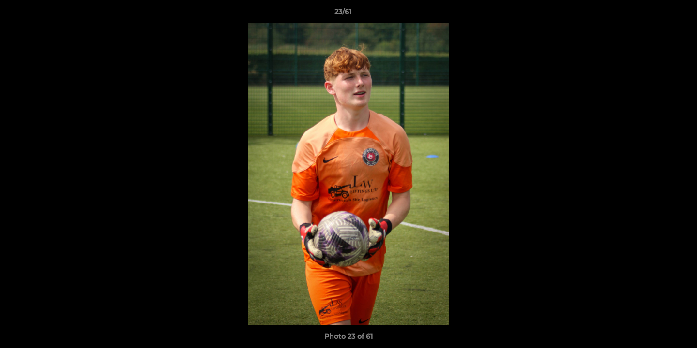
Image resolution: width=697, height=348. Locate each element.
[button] (656, 14)
